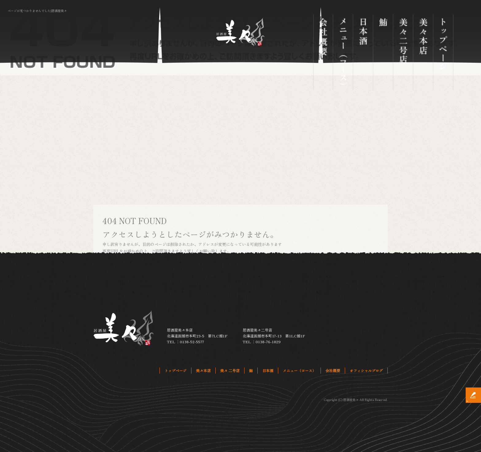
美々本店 (423, 52)
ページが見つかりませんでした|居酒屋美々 (37, 10)
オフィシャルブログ (366, 370)
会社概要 (323, 52)
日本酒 (363, 52)
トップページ (443, 52)
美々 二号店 (403, 52)
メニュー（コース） (343, 52)
